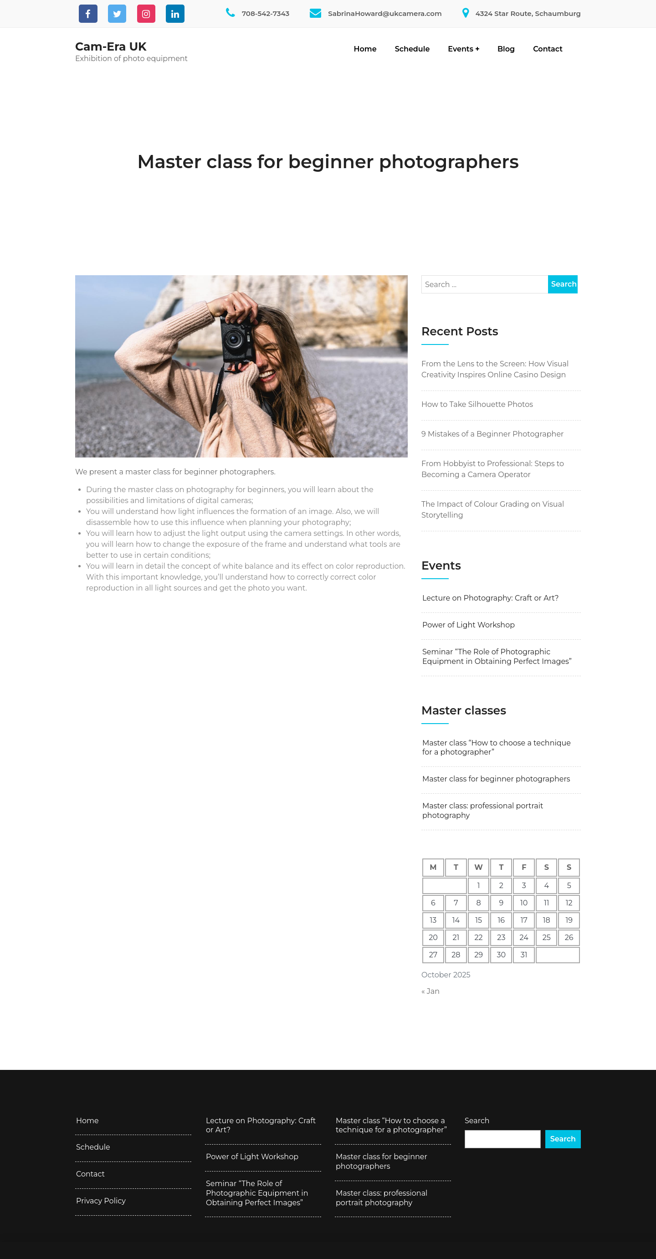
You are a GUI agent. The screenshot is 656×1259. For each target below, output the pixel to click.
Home (365, 49)
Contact (548, 49)
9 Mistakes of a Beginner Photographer (492, 434)
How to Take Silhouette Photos (477, 404)
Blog (506, 49)
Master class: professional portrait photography (482, 811)
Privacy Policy (101, 1201)
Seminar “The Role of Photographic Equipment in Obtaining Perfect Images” (497, 656)
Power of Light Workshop (468, 625)
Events (460, 49)
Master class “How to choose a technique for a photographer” (496, 748)
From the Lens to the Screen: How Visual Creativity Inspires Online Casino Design (495, 369)
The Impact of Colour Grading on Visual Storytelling (492, 509)
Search (477, 1120)
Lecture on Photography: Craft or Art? (490, 598)
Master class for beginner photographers (328, 161)
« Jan (430, 991)
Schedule (412, 49)
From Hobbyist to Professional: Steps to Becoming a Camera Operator (492, 469)
